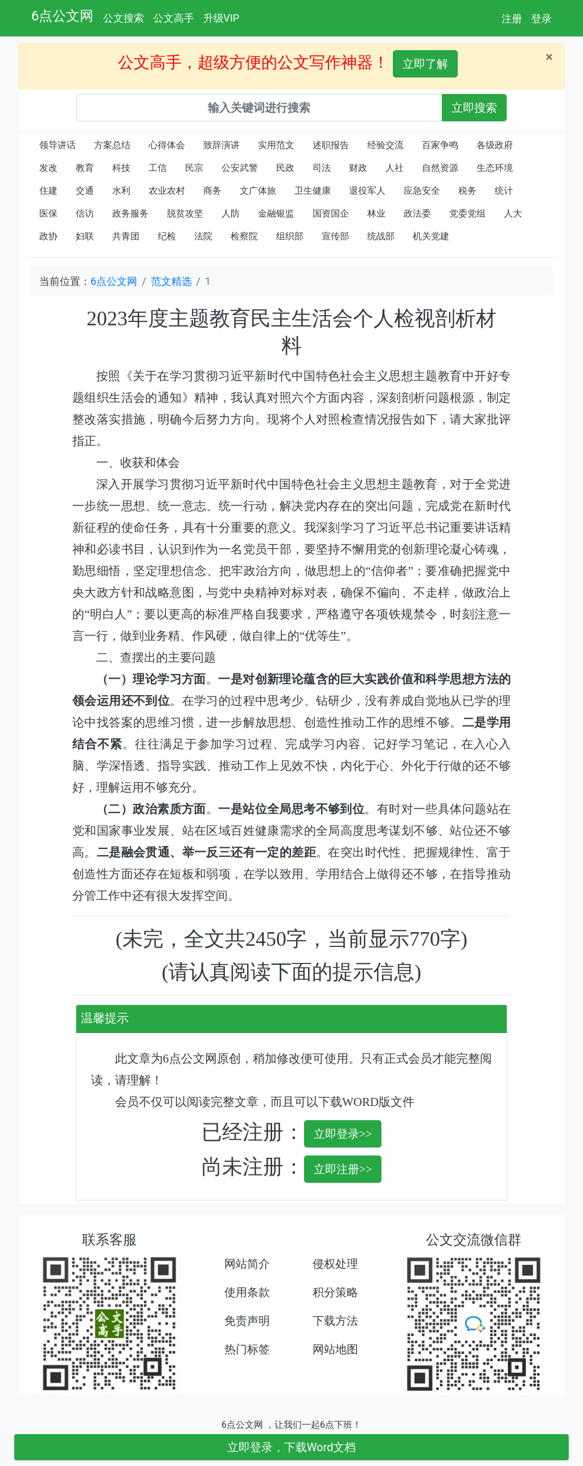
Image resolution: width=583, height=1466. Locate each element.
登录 (541, 18)
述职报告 (331, 145)
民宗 (194, 167)
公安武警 (239, 167)
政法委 (417, 213)
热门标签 (247, 1349)
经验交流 (385, 145)
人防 (230, 213)
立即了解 (425, 64)
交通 (85, 190)
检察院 (244, 236)
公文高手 (173, 18)
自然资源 (440, 167)
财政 (358, 167)
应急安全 (422, 190)
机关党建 (431, 236)
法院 (203, 236)
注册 (512, 18)
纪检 (167, 236)
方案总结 (112, 145)
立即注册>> (343, 1169)
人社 (394, 167)
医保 (48, 213)
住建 (48, 190)
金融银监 (276, 213)
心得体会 (167, 145)
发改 (48, 167)
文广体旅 (258, 190)
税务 (467, 190)
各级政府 (495, 145)
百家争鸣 (440, 145)
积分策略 (335, 1292)
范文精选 (171, 281)
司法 (322, 167)
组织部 (289, 236)
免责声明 (247, 1321)
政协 (48, 236)
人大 (513, 213)
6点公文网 (62, 16)
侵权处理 (335, 1264)
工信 (158, 167)
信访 (85, 213)
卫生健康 (312, 190)
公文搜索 (123, 18)
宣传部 (335, 236)
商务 (212, 190)
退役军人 (367, 190)
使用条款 (247, 1292)
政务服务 (130, 213)
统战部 (381, 236)
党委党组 (467, 213)
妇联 (85, 236)
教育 (85, 167)
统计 (504, 190)
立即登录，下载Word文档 (291, 1447)
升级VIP (221, 18)
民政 (285, 167)
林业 (376, 213)
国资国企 (331, 213)
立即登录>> (343, 1134)
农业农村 (167, 190)
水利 (121, 190)
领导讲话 (57, 145)
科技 (121, 167)
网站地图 (335, 1349)
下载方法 (335, 1321)
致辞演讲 (221, 145)
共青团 (125, 236)
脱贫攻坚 (185, 213)
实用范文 (276, 145)
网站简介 (247, 1264)
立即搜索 (474, 108)
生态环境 (495, 167)
